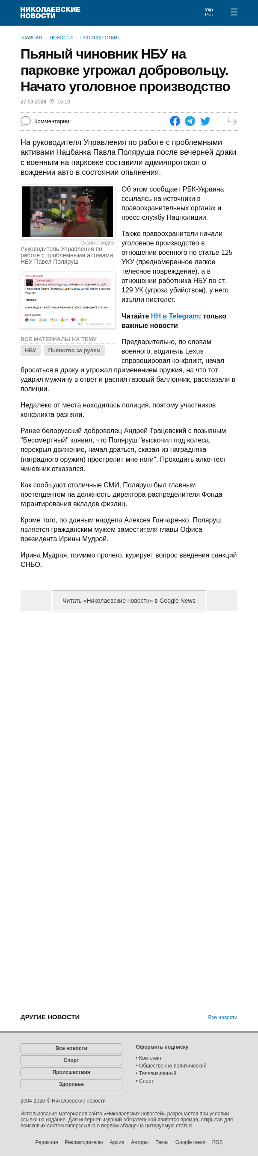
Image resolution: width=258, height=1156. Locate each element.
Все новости (222, 1017)
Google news (190, 1142)
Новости (61, 37)
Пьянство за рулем (74, 350)
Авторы (139, 1142)
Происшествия (100, 37)
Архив (117, 1142)
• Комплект (149, 1058)
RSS (217, 1142)
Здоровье (71, 1084)
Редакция (47, 1142)
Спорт (71, 1060)
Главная (31, 37)
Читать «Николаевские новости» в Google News (128, 600)
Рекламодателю (84, 1142)
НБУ (30, 350)
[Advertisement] (129, 685)
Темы (161, 1142)
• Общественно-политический (171, 1066)
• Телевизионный (156, 1073)
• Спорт (145, 1081)
